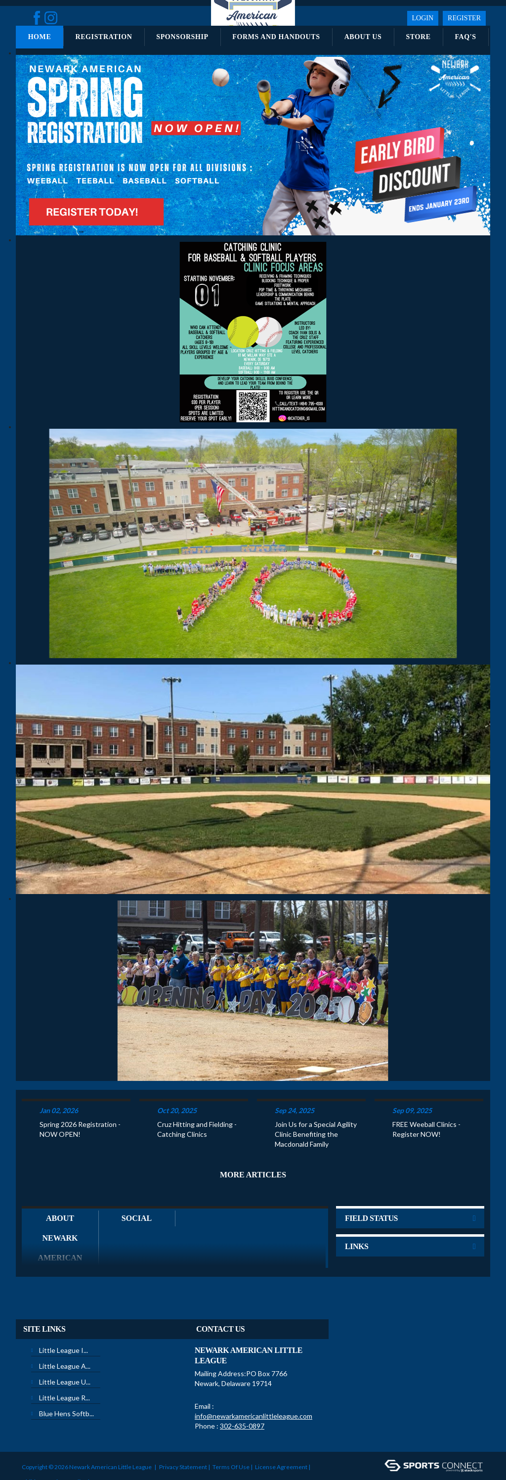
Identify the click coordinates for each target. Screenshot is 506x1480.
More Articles (253, 1142)
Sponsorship (182, 37)
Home (39, 37)
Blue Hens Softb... (66, 1381)
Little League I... (63, 1318)
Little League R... (64, 1365)
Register (464, 18)
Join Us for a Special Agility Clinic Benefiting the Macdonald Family (316, 1102)
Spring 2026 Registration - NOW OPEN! (80, 1097)
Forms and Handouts (276, 37)
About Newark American (60, 1206)
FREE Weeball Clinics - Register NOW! (426, 1097)
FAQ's (465, 37)
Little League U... (64, 1349)
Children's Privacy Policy (54, 1449)
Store (418, 37)
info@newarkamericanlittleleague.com (253, 1384)
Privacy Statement (183, 1434)
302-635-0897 (242, 1394)
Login (423, 18)
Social (137, 1186)
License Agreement (281, 1434)
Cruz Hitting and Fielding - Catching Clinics (197, 1097)
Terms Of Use (231, 1434)
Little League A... (64, 1334)
